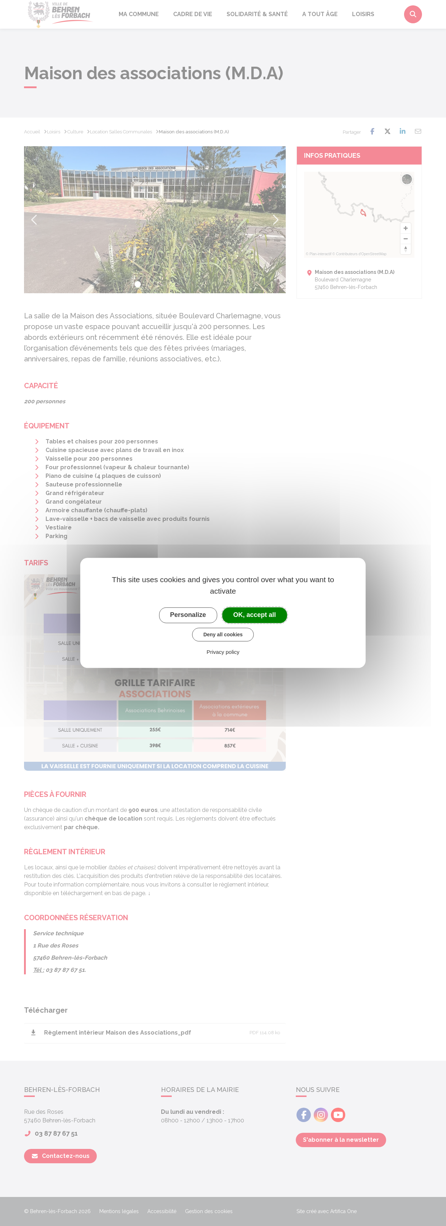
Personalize (188, 614)
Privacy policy (223, 652)
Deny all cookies (223, 634)
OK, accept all (254, 614)
